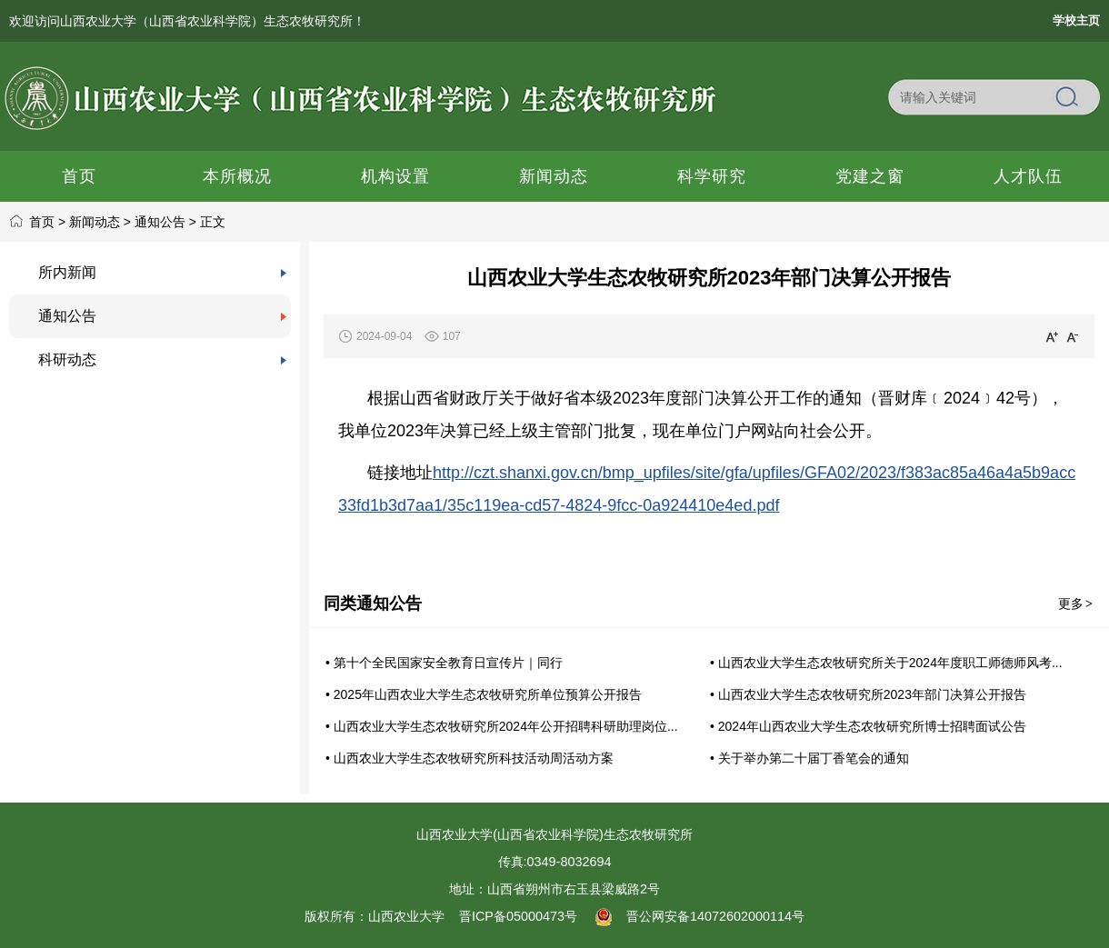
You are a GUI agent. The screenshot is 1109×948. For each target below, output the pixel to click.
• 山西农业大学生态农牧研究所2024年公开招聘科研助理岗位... (501, 726)
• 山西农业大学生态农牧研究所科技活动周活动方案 (469, 758)
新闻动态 (94, 222)
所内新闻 (67, 272)
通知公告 (160, 222)
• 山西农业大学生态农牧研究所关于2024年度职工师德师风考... (886, 662)
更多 (1076, 603)
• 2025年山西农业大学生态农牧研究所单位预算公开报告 (483, 694)
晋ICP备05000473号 (518, 916)
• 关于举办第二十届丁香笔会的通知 (809, 758)
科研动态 (67, 359)
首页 (42, 222)
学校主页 (1076, 20)
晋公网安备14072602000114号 (699, 916)
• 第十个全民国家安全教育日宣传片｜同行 (444, 662)
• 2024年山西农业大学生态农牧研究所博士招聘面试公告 (868, 726)
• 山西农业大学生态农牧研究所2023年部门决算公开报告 (868, 694)
